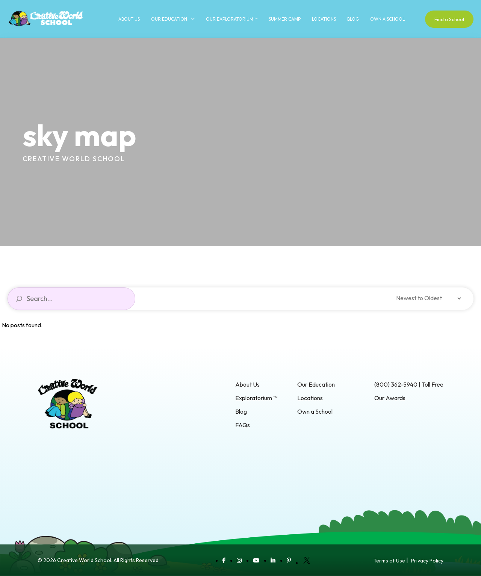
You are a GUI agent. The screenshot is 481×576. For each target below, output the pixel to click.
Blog (353, 19)
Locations (324, 19)
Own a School (387, 19)
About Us (129, 19)
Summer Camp (285, 19)
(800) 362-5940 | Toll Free (408, 384)
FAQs (242, 425)
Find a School (449, 19)
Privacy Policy (427, 560)
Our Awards (389, 398)
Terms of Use (389, 560)
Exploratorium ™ (256, 398)
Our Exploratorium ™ (231, 19)
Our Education (169, 19)
